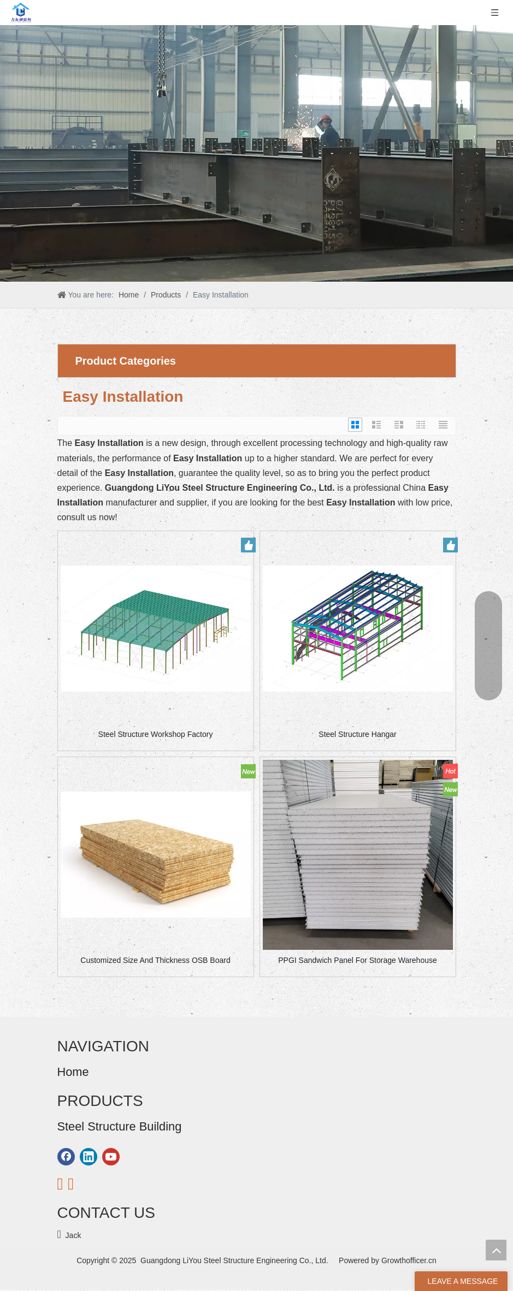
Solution (71, 1123)
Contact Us (76, 1167)
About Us (73, 1093)
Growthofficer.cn (409, 1260)
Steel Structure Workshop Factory (155, 734)
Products (72, 1108)
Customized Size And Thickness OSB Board (155, 960)
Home (67, 1078)
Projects (71, 1137)
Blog (65, 1153)
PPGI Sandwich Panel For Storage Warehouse (357, 960)
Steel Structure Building (97, 1225)
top (496, 1250)
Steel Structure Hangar (357, 734)
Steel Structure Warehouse (103, 1240)
